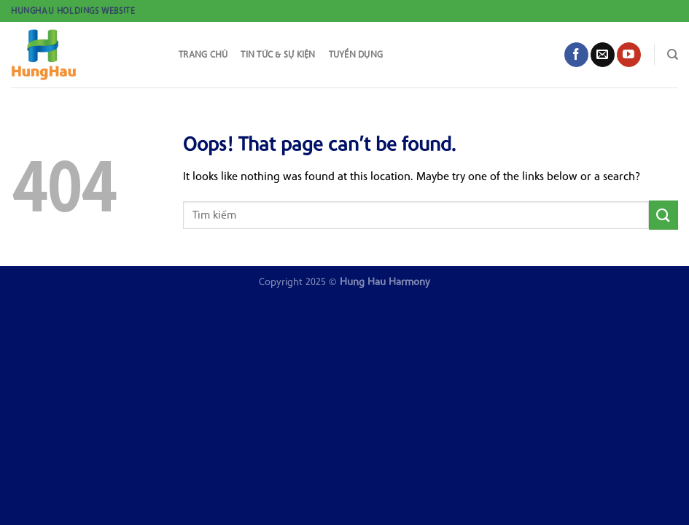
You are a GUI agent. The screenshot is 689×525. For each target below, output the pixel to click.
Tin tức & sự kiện (278, 54)
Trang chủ (203, 54)
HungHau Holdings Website (73, 10)
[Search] (672, 55)
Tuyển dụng (356, 54)
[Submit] (663, 215)
